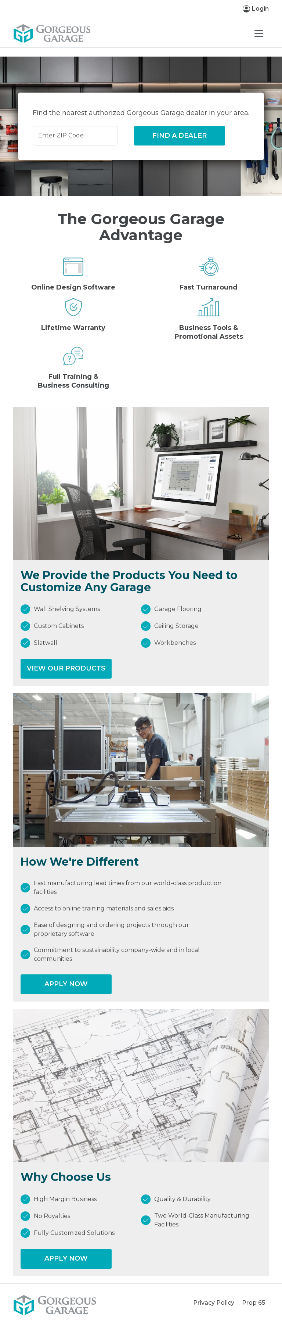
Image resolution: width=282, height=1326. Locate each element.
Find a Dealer (179, 136)
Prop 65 (253, 1302)
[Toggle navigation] (259, 33)
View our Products (66, 668)
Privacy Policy (213, 1302)
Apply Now (66, 984)
